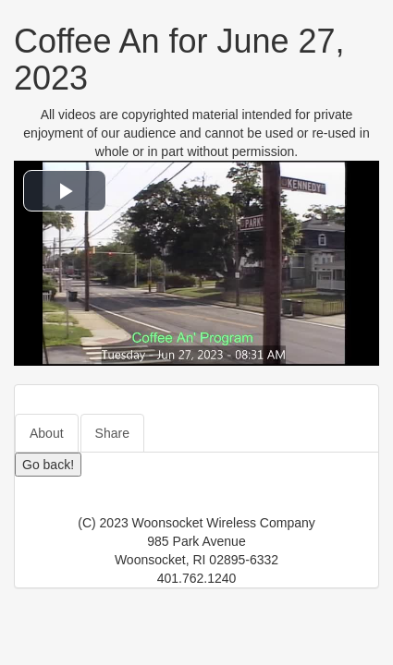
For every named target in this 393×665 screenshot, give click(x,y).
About (47, 433)
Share (112, 433)
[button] (64, 191)
